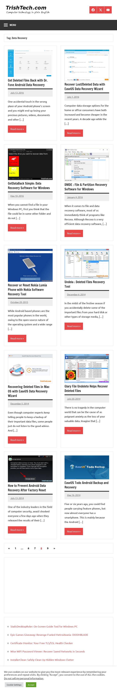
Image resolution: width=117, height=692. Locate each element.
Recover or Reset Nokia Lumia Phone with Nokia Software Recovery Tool (27, 289)
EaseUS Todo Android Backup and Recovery (86, 485)
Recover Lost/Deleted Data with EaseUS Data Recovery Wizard (85, 86)
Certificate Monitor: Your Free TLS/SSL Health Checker (41, 643)
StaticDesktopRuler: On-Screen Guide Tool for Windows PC (44, 626)
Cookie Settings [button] (14, 684)
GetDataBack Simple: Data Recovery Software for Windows (29, 185)
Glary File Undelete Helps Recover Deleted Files (86, 388)
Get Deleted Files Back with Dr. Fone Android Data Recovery (28, 82)
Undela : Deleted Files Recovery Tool (85, 284)
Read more (16, 128)
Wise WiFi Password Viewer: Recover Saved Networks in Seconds (47, 651)
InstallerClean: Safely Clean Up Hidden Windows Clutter (42, 659)
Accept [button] (31, 684)
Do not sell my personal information (23, 678)
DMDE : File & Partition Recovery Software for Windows (86, 187)
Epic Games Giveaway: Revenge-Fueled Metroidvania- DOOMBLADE (49, 634)
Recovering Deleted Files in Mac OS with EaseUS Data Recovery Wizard (28, 391)
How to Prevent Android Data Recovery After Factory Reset (27, 487)
